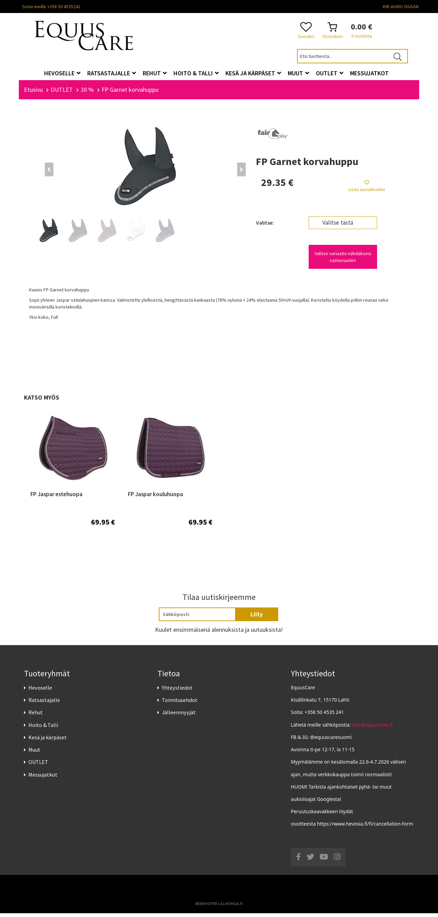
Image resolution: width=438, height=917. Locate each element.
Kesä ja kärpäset (47, 741)
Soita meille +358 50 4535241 (51, 6)
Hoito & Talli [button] (196, 73)
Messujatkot (42, 778)
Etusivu (33, 93)
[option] (72, 488)
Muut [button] (298, 73)
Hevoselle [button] (62, 73)
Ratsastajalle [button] (111, 73)
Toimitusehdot (179, 703)
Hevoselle (40, 691)
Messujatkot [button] (369, 73)
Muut (34, 753)
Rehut (35, 716)
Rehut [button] (155, 73)
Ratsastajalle (44, 703)
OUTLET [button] (329, 73)
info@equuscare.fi (372, 728)
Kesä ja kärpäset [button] (253, 73)
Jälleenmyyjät (179, 716)
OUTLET (38, 765)
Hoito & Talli (43, 728)
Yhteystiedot (177, 691)
